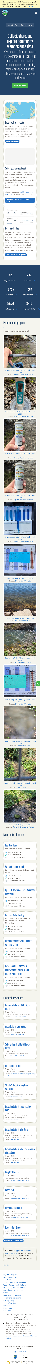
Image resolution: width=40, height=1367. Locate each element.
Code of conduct (9, 1303)
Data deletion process (12, 1295)
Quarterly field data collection (23, 827)
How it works (20, 86)
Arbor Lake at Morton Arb (15, 1026)
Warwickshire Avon (23, 746)
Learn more (33, 6)
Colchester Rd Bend (13, 1065)
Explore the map (12, 141)
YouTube (7, 1311)
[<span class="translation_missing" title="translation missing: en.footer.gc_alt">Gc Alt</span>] (25, 1357)
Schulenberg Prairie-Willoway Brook (17, 1046)
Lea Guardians (11, 845)
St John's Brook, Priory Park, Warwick (16, 1087)
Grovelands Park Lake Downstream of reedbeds (20, 1150)
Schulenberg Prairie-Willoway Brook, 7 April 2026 (20, 659)
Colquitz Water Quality (14, 915)
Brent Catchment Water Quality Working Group (19, 1074)
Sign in (6, 1265)
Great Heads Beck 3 (13, 1208)
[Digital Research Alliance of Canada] (20, 1362)
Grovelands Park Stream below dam (18, 1108)
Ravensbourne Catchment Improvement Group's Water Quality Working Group (17, 970)
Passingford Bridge (13, 1227)
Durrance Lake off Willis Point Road (17, 1006)
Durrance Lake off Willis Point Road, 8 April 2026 (20, 371)
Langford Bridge (12, 1172)
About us (7, 1280)
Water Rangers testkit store (14, 1285)
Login (30, 25)
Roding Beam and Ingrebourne (20, 1180)
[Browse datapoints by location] (10, 303)
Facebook (7, 1305)
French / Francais (10, 1277)
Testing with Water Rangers (14, 1282)
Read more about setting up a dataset (17, 200)
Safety (5, 1293)
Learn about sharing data (16, 255)
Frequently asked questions (14, 1287)
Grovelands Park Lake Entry (16, 1129)
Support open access (20, 1351)
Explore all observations (13, 1241)
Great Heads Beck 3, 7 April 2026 (20, 825)
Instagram (7, 1308)
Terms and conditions (12, 1298)
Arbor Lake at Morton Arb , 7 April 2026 (20, 579)
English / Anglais (10, 1274)
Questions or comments (13, 1290)
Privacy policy (8, 1300)
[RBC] (15, 1357)
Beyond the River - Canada (23, 374)
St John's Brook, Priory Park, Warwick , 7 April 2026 (20, 742)
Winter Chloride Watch (23, 581)
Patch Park (9, 1190)
